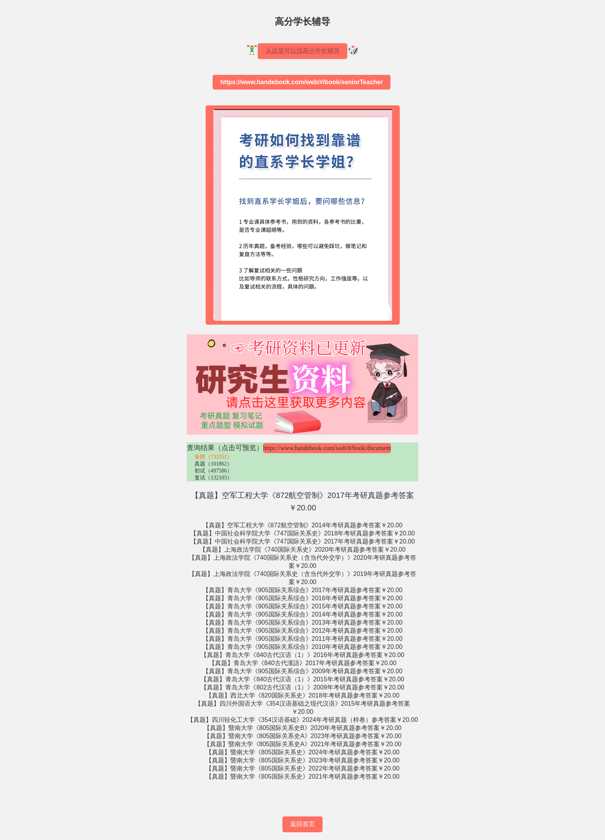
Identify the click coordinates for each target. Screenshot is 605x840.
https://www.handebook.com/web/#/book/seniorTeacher (301, 82)
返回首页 (302, 824)
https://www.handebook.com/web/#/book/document (327, 448)
